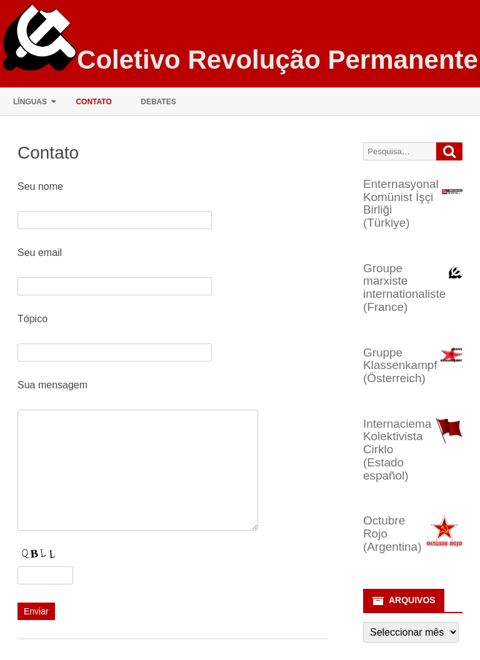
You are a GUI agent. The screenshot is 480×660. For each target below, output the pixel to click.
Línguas (30, 101)
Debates (158, 101)
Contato (93, 101)
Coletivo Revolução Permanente (277, 60)
